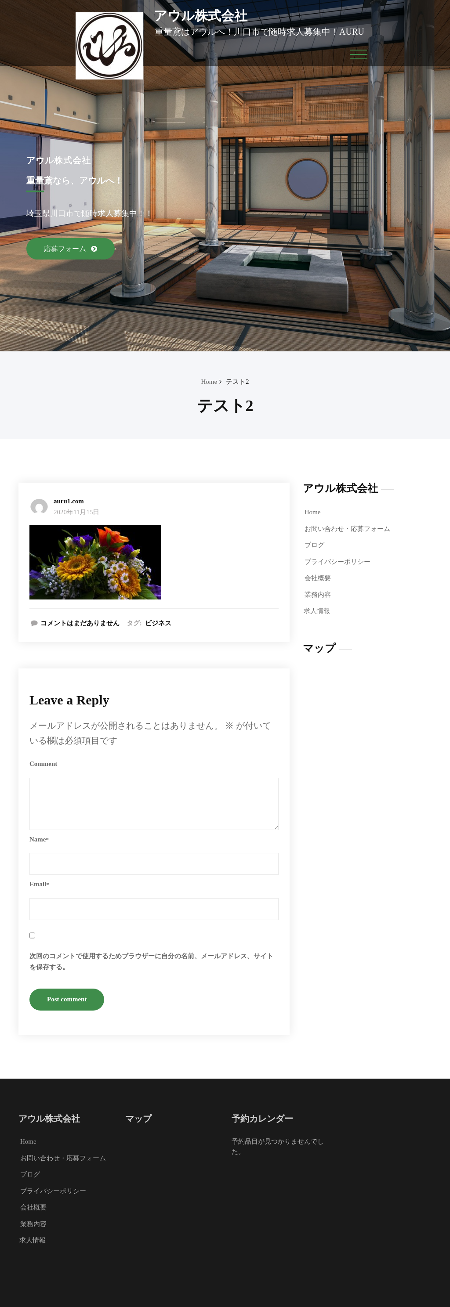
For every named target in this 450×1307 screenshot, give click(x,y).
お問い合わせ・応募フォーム (347, 528)
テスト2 (237, 381)
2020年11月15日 (76, 512)
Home (209, 381)
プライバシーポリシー (337, 561)
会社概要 (318, 577)
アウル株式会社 (200, 16)
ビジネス (158, 623)
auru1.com (69, 501)
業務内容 (318, 594)
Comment (43, 763)
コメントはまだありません (80, 623)
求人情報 (317, 610)
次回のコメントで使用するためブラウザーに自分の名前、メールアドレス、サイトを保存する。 (151, 962)
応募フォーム (66, 249)
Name (39, 839)
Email (39, 884)
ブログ (314, 545)
